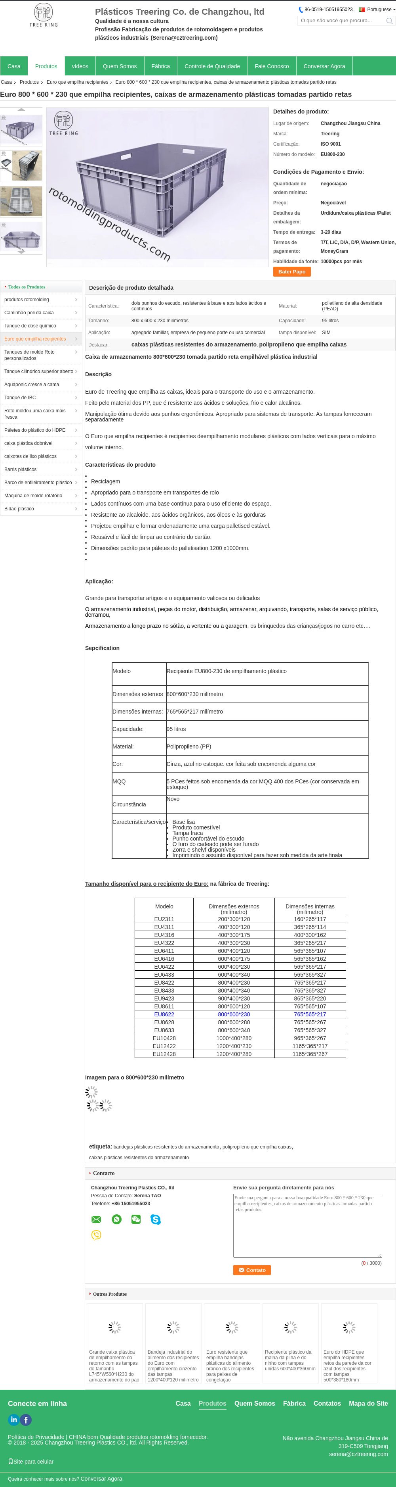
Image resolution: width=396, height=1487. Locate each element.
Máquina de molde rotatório (33, 495)
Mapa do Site (368, 1403)
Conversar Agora (324, 66)
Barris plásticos (20, 469)
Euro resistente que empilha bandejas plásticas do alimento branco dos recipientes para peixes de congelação (230, 1366)
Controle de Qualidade (212, 66)
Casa (14, 66)
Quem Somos (120, 66)
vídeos (80, 66)
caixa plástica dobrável (28, 443)
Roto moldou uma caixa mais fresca (35, 414)
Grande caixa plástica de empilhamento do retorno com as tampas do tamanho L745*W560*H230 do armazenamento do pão (114, 1366)
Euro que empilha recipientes (77, 82)
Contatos (327, 1403)
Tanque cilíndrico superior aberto (38, 371)
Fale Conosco (272, 66)
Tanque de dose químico (30, 326)
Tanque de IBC (20, 397)
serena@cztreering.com (358, 1454)
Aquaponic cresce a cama (31, 384)
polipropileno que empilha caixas (257, 1147)
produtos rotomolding (26, 299)
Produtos (46, 66)
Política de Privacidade (36, 1437)
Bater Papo (292, 272)
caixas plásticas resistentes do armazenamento (139, 1157)
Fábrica (161, 66)
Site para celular (30, 1461)
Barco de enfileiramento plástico (38, 482)
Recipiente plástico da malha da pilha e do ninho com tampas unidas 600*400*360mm (290, 1360)
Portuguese (379, 9)
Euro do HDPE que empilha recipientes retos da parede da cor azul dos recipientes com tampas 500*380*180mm (347, 1366)
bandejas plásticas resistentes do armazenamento (166, 1147)
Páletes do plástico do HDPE (34, 430)
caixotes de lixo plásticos (30, 456)
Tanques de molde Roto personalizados (29, 355)
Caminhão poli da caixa (29, 312)
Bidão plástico (19, 509)
